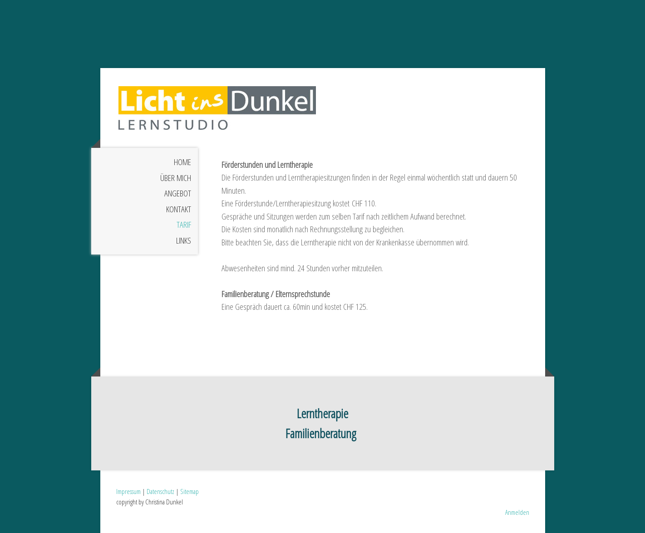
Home (182, 162)
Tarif (184, 224)
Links (183, 240)
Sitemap (189, 491)
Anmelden (517, 512)
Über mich (175, 178)
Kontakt (178, 209)
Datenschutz (160, 491)
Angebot (177, 193)
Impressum (128, 491)
